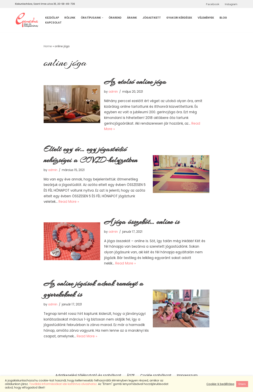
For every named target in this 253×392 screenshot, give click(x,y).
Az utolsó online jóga (135, 82)
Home (48, 46)
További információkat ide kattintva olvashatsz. (63, 384)
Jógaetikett (151, 18)
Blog (223, 18)
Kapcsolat (53, 22)
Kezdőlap (52, 18)
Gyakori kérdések (179, 18)
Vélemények (206, 18)
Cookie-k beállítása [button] (220, 384)
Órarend (115, 18)
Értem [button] (242, 384)
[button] (102, 17)
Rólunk (69, 18)
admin (113, 92)
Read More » (69, 202)
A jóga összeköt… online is (141, 222)
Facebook (212, 4)
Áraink (132, 18)
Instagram (231, 4)
